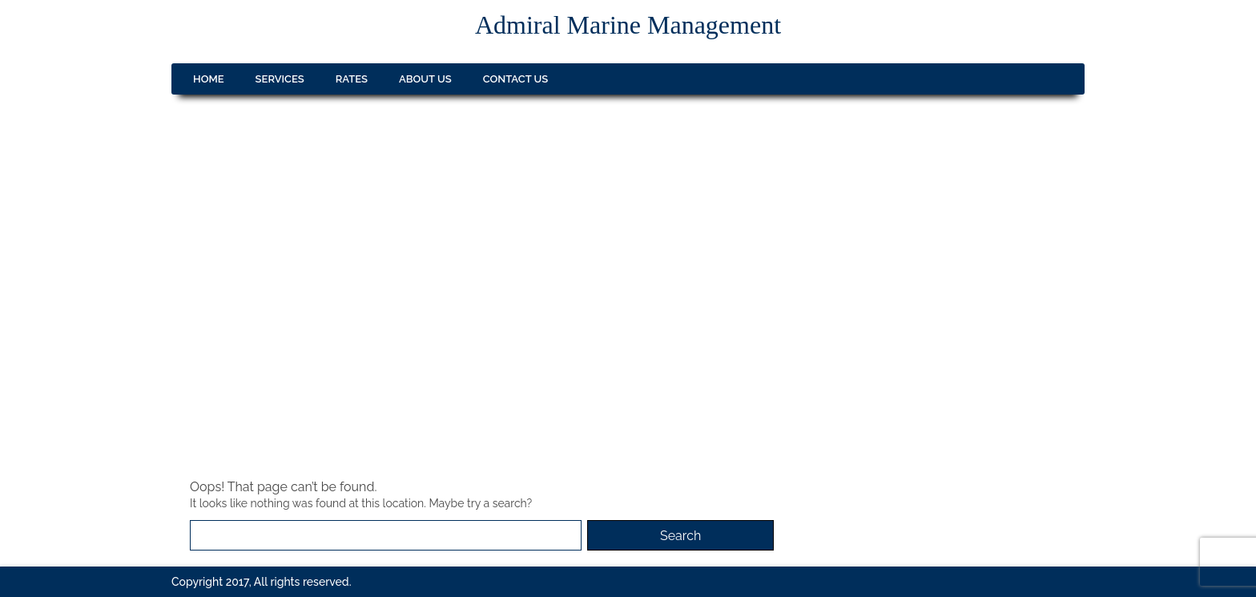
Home (208, 79)
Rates (352, 79)
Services (280, 79)
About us (425, 79)
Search (680, 535)
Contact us (516, 79)
